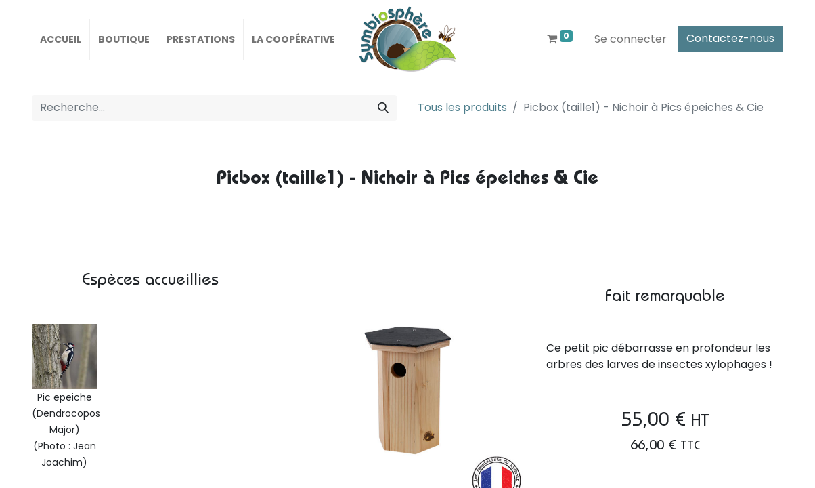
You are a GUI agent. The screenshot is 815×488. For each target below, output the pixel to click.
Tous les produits (462, 107)
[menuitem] (60, 39)
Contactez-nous (730, 38)
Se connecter (630, 39)
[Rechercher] (383, 108)
